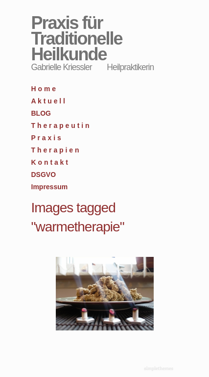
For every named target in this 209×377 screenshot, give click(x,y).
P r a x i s (46, 138)
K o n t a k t (49, 162)
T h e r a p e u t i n (60, 125)
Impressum (49, 187)
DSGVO (43, 174)
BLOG (41, 113)
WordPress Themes (159, 369)
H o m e (43, 89)
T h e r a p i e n (55, 150)
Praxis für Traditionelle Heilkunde (76, 38)
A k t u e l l (48, 101)
